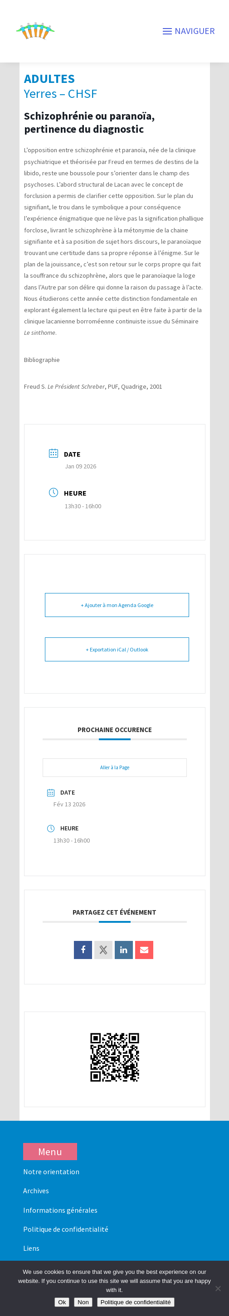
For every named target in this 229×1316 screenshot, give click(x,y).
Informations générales (60, 1210)
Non (83, 1302)
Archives (36, 1190)
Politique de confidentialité (65, 1229)
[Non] (217, 1288)
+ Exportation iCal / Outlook (117, 649)
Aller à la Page (114, 767)
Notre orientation (51, 1171)
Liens (31, 1248)
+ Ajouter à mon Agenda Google (117, 605)
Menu (50, 1151)
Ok (62, 1302)
